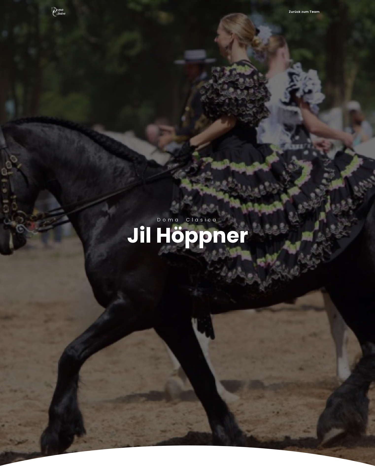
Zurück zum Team (304, 11)
